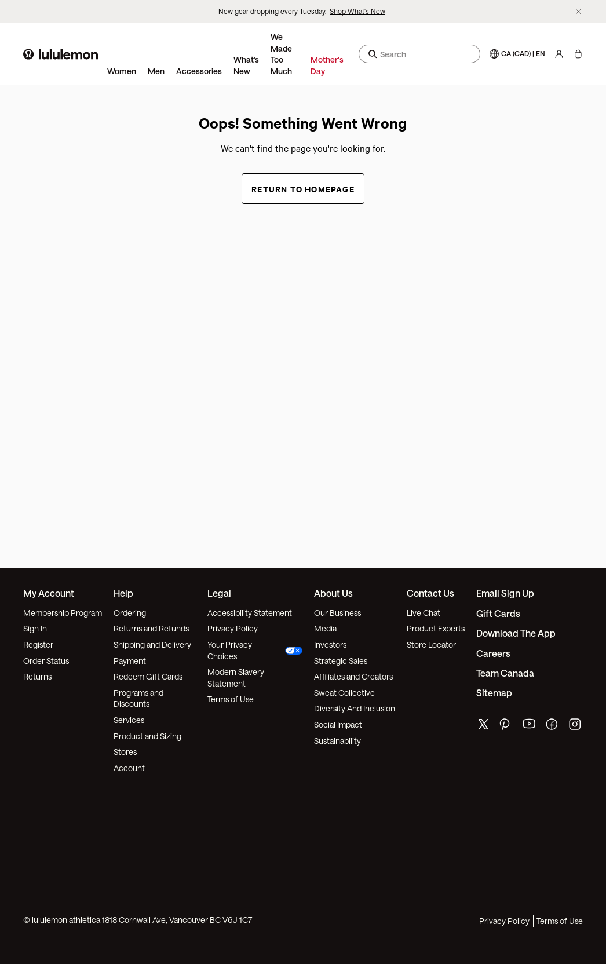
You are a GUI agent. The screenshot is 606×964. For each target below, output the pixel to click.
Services (129, 720)
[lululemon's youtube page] (529, 726)
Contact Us (430, 592)
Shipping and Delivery (152, 644)
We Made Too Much (281, 54)
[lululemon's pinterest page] (506, 726)
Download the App (516, 632)
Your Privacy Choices (255, 650)
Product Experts (436, 628)
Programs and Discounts (138, 698)
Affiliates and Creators (353, 676)
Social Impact (338, 724)
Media (325, 628)
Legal (219, 592)
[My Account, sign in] (559, 54)
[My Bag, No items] (577, 54)
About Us (333, 592)
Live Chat (423, 613)
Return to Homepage (303, 188)
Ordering (130, 613)
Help (123, 592)
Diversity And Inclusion (354, 708)
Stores (125, 752)
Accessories (199, 71)
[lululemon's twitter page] (483, 725)
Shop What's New (357, 11)
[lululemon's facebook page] (553, 726)
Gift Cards (498, 613)
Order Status (46, 661)
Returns (37, 676)
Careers (493, 653)
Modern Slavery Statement (235, 677)
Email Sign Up (505, 592)
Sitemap (494, 692)
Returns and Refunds (151, 628)
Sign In (35, 628)
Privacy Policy (232, 628)
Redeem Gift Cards (148, 676)
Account (129, 768)
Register (38, 644)
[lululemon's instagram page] (576, 726)
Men (156, 71)
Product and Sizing (147, 736)
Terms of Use (230, 699)
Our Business (337, 613)
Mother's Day (327, 65)
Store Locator (431, 644)
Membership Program (62, 613)
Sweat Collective (344, 693)
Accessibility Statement (249, 613)
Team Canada (505, 672)
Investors (330, 644)
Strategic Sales (340, 661)
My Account (48, 592)
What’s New (246, 65)
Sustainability (337, 741)
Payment (130, 661)
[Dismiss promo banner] (578, 12)
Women (121, 71)
